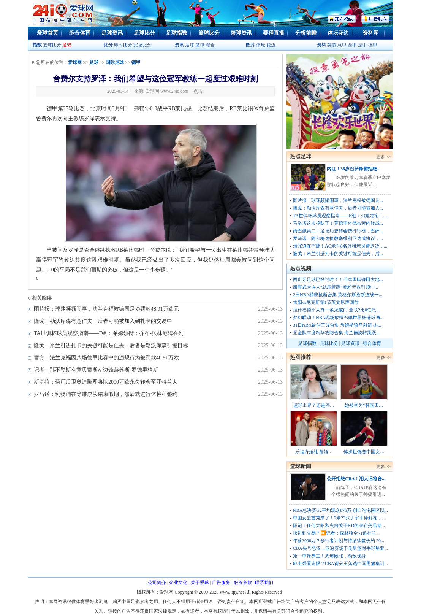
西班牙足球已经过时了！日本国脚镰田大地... (338, 279)
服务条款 (243, 582)
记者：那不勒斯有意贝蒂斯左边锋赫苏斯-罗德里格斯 (96, 370)
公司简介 (157, 582)
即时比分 (123, 45)
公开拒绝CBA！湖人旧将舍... (356, 478)
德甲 (372, 45)
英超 (331, 45)
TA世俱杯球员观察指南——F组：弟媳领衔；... (340, 215)
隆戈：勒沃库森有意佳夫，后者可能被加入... (338, 208)
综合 (210, 45)
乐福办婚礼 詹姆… (314, 451)
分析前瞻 (306, 33)
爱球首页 (47, 33)
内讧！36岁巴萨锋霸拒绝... (353, 168)
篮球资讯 (241, 33)
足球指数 (176, 33)
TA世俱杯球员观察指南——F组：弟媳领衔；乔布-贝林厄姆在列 (109, 333)
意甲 (342, 45)
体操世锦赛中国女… (364, 451)
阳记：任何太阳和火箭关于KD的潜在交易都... (339, 525)
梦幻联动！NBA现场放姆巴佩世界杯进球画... (338, 317)
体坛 (260, 45)
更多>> (383, 156)
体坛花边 (338, 33)
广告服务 (221, 582)
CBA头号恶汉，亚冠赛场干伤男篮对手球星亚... (340, 548)
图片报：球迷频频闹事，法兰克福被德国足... (338, 200)
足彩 (66, 45)
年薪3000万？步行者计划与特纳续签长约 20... (338, 540)
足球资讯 (112, 33)
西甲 (353, 45)
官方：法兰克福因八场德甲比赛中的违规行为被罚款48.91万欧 (106, 357)
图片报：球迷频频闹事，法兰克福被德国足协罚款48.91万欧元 (106, 309)
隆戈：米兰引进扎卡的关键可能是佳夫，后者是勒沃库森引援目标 (111, 345)
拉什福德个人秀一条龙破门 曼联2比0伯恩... (336, 310)
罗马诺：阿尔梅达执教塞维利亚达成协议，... (338, 238)
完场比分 (142, 45)
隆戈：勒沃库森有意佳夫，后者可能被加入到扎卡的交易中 (103, 321)
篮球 (199, 45)
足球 (189, 45)
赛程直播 (273, 33)
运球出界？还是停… (313, 405)
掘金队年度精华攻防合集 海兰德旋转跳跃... (336, 332)
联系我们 (264, 582)
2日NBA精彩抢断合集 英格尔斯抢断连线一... (337, 294)
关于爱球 (200, 582)
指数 (37, 45)
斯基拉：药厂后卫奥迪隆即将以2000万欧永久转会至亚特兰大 (105, 382)
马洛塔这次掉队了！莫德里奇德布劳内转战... (338, 223)
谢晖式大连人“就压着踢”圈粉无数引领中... (335, 287)
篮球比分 (209, 33)
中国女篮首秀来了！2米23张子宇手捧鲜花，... (339, 518)
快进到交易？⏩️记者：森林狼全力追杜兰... (336, 533)
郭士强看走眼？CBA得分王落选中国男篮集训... (340, 563)
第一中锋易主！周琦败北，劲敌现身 (329, 556)
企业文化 (178, 582)
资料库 (370, 33)
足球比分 (144, 33)
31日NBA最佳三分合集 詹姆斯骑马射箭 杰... (337, 325)
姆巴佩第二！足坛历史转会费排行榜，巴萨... (338, 230)
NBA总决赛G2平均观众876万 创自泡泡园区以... (340, 510)
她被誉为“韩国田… (364, 405)
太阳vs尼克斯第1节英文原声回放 (326, 302)
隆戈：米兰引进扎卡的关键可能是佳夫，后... (338, 253)
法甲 (362, 45)
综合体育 (79, 33)
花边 (270, 45)
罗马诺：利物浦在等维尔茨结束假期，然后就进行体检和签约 (105, 394)
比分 (108, 45)
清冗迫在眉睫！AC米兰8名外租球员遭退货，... (340, 246)
